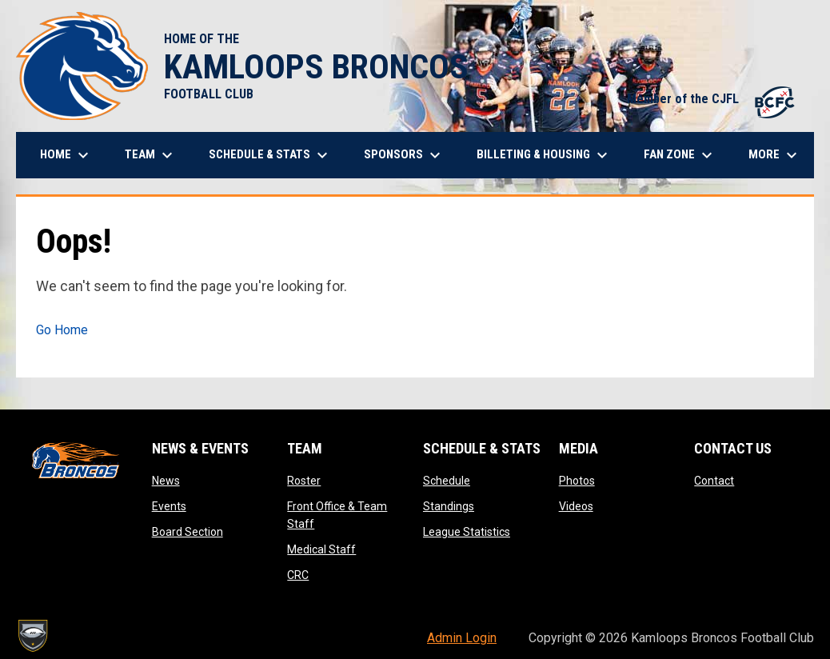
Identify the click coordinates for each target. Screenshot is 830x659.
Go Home (62, 329)
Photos (577, 480)
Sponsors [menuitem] (404, 155)
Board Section (187, 531)
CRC (298, 575)
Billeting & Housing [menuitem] (544, 155)
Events (169, 506)
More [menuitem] (774, 155)
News (166, 480)
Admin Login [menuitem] (462, 637)
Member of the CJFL (712, 98)
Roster (304, 480)
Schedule (446, 480)
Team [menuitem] (151, 155)
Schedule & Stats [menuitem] (270, 155)
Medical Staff (321, 549)
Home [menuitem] (66, 155)
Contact (714, 480)
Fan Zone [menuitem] (680, 155)
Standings (448, 506)
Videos (576, 506)
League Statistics (466, 531)
